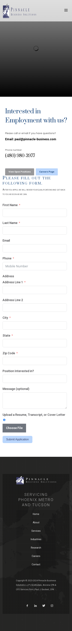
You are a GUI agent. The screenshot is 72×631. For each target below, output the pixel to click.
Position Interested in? (18, 371)
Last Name (10, 223)
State (6, 335)
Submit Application (17, 439)
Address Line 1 (13, 282)
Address (8, 276)
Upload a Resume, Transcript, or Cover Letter (34, 414)
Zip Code (9, 353)
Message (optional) (16, 389)
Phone (7, 258)
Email (6, 240)
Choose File (14, 428)
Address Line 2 (13, 300)
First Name (10, 205)
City (5, 317)
